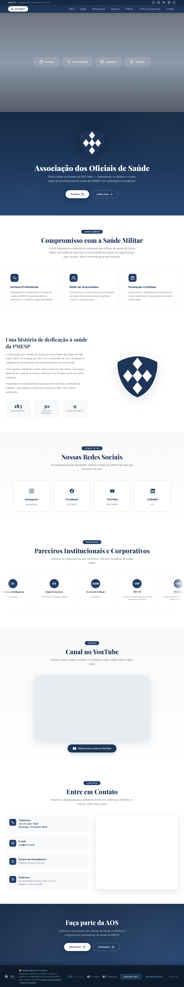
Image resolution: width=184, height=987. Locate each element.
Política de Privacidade (51, 980)
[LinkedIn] (169, 2)
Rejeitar (173, 977)
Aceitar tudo (130, 977)
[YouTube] (164, 2)
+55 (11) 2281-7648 (28, 829)
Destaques (106, 952)
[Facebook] (158, 2)
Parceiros (115, 9)
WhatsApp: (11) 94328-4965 (33, 832)
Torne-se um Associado (150, 9)
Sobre (71, 9)
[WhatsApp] (174, 2)
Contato (170, 9)
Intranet (18, 9)
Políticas (129, 9)
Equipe (83, 9)
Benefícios (77, 952)
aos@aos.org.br (27, 850)
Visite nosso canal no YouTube (92, 754)
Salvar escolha (154, 977)
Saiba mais (105, 194)
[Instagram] (153, 2)
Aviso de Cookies (28, 982)
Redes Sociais (98, 9)
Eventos (77, 194)
